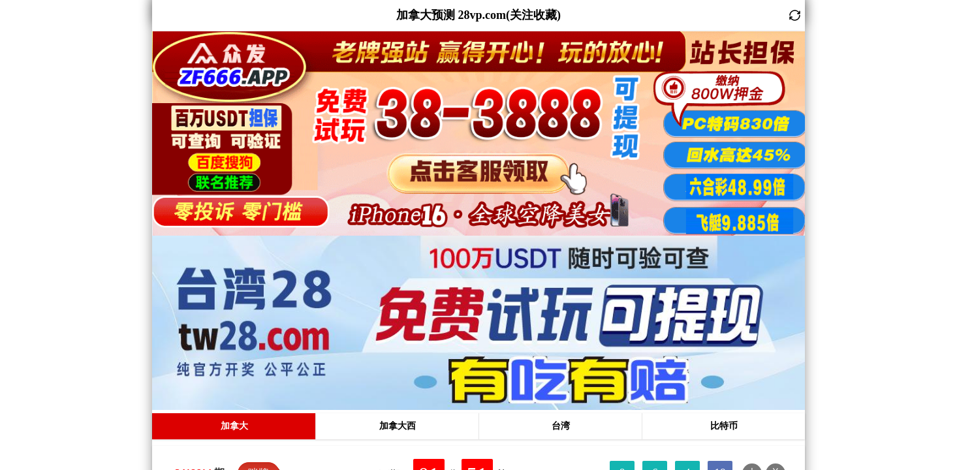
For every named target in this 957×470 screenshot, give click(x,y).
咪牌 (258, 298)
